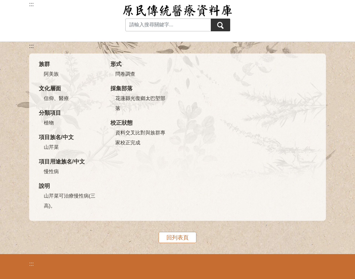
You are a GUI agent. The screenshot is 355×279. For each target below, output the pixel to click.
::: (31, 46)
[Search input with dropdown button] (168, 25)
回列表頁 (177, 237)
